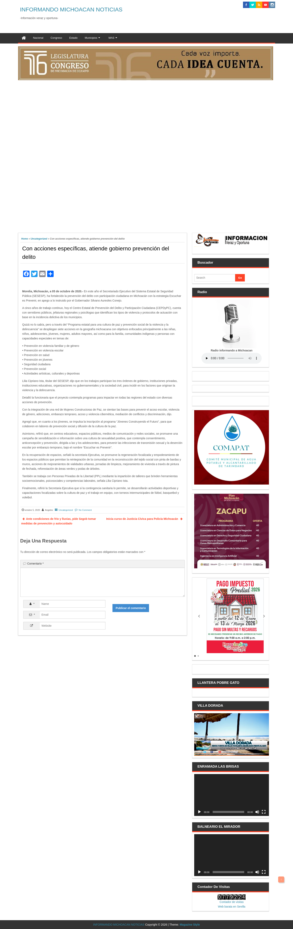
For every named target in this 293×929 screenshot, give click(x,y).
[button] (199, 616)
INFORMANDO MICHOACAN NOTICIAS (71, 9)
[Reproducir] (199, 812)
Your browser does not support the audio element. (231, 358)
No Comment (85, 510)
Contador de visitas (231, 902)
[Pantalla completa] (264, 812)
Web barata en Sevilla (231, 906)
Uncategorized (39, 238)
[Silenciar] (257, 812)
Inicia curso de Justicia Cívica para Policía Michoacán (142, 518)
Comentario (35, 563)
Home (24, 238)
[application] (231, 795)
